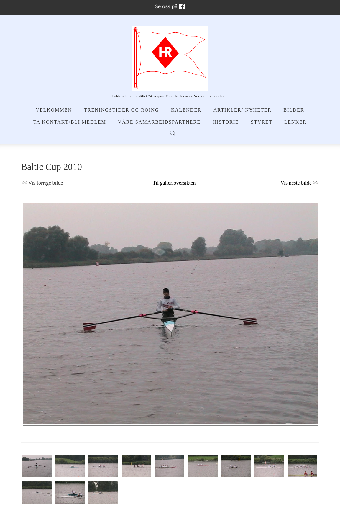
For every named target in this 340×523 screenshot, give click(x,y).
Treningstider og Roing (121, 110)
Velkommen (54, 110)
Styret (261, 122)
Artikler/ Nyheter (242, 110)
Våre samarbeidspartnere (159, 122)
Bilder (293, 110)
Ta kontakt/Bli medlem (69, 122)
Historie (226, 122)
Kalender (186, 110)
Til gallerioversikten (174, 183)
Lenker (295, 122)
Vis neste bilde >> (299, 183)
